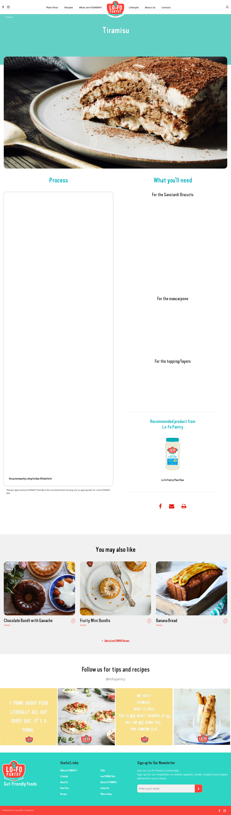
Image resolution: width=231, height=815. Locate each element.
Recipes (68, 7)
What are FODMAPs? (90, 7)
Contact (166, 7)
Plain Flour (52, 7)
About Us (150, 7)
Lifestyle (134, 7)
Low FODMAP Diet (107, 776)
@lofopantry (115, 679)
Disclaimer (29, 810)
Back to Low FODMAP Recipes (115, 640)
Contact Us (104, 788)
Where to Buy (105, 794)
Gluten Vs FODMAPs (108, 782)
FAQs (102, 770)
